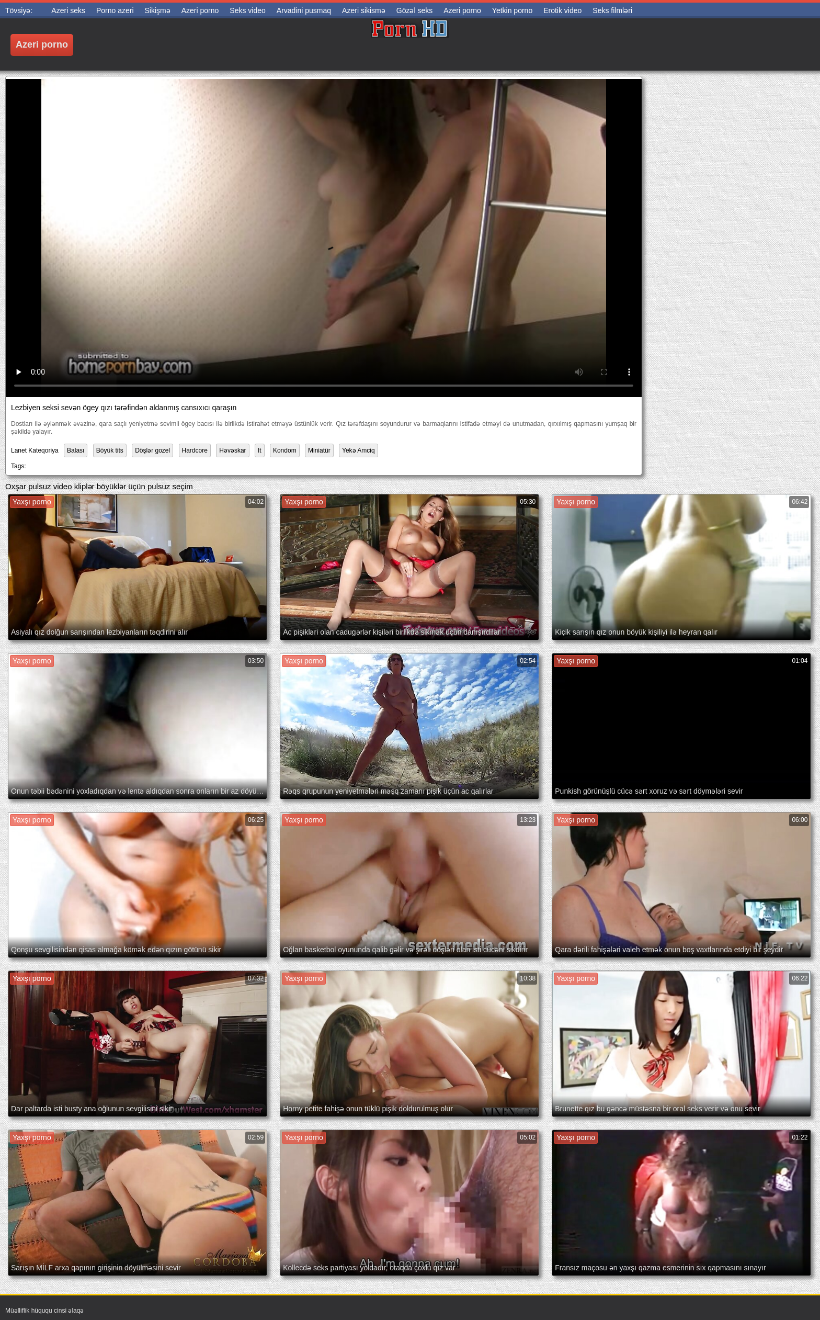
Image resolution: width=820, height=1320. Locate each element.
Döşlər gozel (152, 450)
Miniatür (319, 450)
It (259, 450)
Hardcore (195, 450)
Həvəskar (232, 450)
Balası (75, 450)
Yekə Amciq (358, 450)
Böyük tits (109, 450)
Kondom (285, 450)
